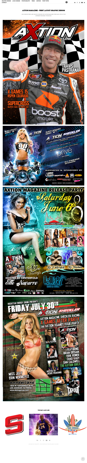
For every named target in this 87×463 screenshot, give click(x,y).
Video (33, 1)
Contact (4, 2)
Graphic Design (6, 1)
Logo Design (16, 1)
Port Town (45, 1)
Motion (38, 1)
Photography (26, 1)
